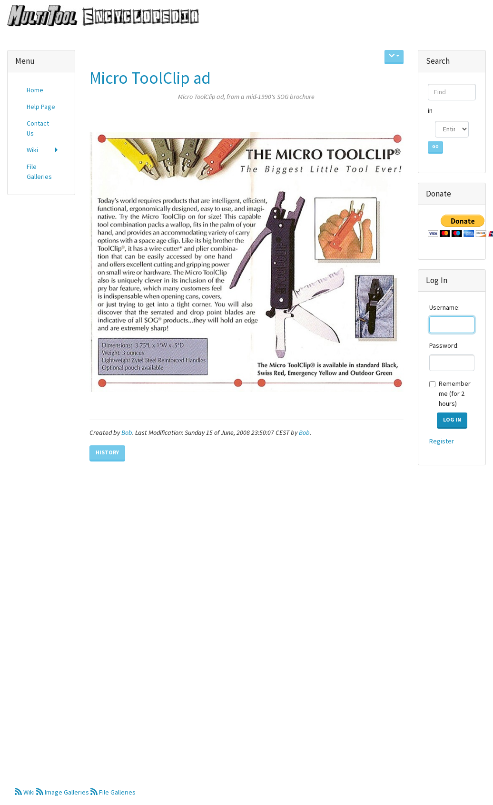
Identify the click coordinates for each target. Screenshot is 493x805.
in (431, 110)
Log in (452, 419)
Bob (126, 432)
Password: (444, 345)
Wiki (25, 792)
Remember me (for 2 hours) (455, 393)
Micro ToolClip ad (150, 78)
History (107, 452)
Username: (444, 307)
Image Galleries (63, 792)
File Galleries (113, 792)
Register (441, 441)
